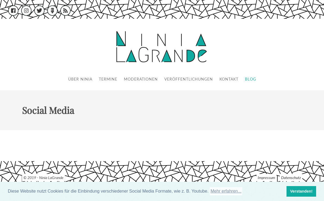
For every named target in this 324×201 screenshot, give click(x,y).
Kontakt (228, 79)
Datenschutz (291, 177)
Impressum (266, 177)
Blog (250, 79)
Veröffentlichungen (188, 79)
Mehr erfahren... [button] (225, 191)
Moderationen (141, 79)
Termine (108, 79)
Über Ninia (80, 79)
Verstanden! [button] (301, 191)
